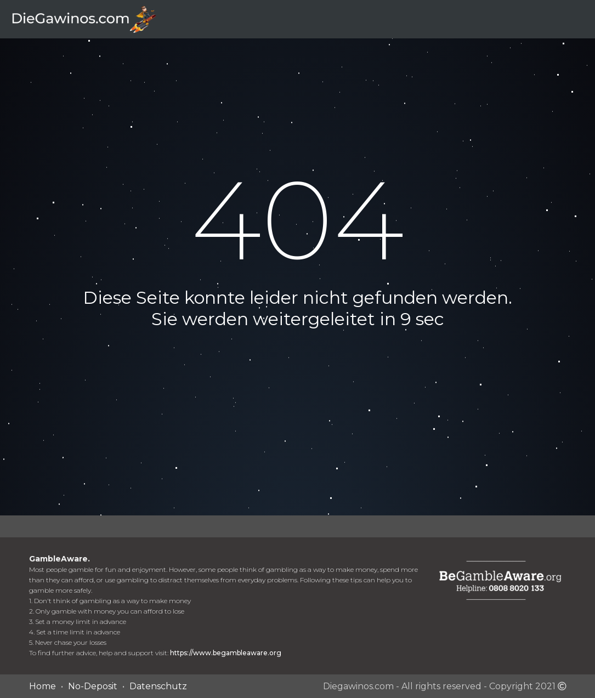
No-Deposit (92, 686)
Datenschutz (158, 686)
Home (42, 686)
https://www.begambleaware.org (225, 653)
